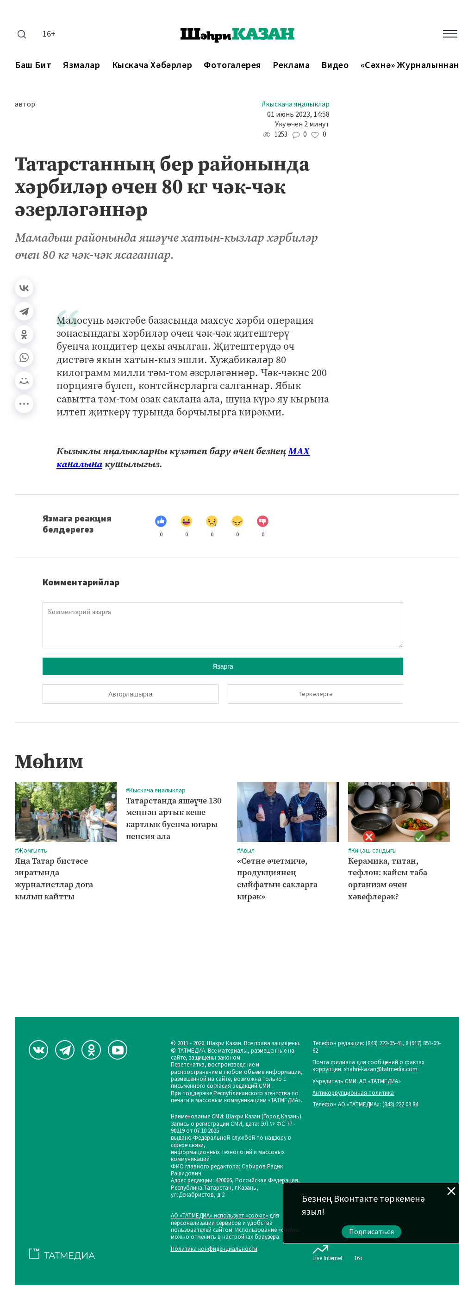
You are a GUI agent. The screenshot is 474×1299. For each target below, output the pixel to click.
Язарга (222, 666)
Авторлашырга (130, 694)
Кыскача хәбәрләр (152, 65)
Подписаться (371, 1232)
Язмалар (81, 65)
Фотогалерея (232, 65)
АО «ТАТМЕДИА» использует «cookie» (219, 1215)
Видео (335, 65)
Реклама (291, 65)
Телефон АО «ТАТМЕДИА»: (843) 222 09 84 (365, 1104)
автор (25, 104)
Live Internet (327, 1251)
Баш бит (33, 65)
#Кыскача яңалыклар (296, 104)
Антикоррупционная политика (353, 1093)
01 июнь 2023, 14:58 (298, 114)
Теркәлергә (315, 694)
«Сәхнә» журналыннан (410, 65)
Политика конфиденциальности (214, 1249)
